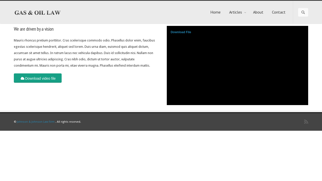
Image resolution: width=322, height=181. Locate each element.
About (258, 12)
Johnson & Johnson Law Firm (36, 121)
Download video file (38, 78)
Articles (238, 12)
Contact (279, 12)
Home (215, 12)
